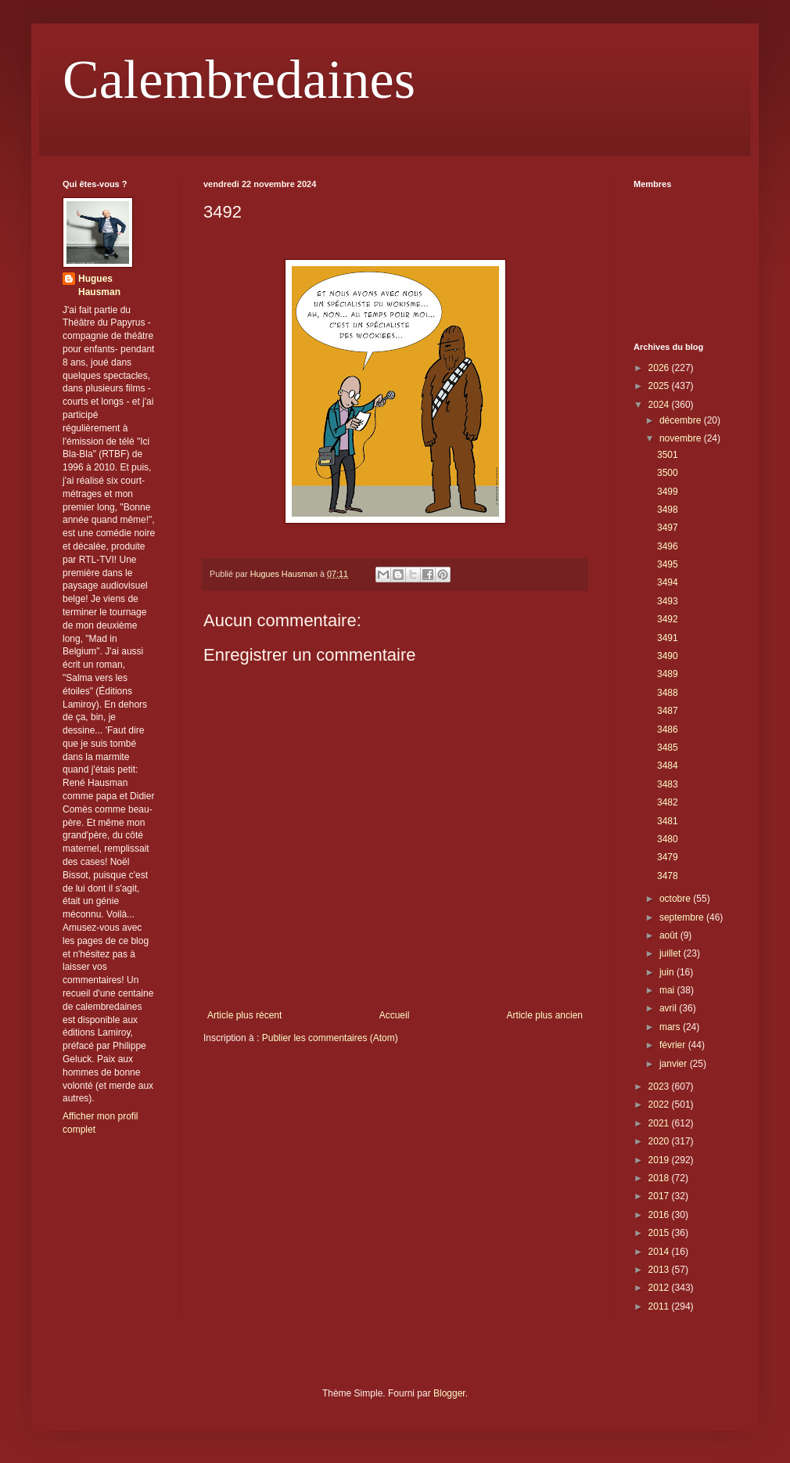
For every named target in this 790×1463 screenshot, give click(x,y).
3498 (667, 509)
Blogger (449, 1393)
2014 (660, 1251)
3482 (667, 802)
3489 (667, 673)
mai (668, 990)
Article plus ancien (545, 1015)
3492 (667, 619)
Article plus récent (244, 1015)
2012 (660, 1287)
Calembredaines (239, 79)
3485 (667, 747)
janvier (674, 1063)
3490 (667, 655)
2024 (660, 404)
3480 (667, 839)
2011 (660, 1306)
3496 (667, 546)
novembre (681, 438)
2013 (660, 1269)
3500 (667, 472)
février (673, 1045)
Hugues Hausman (99, 285)
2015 (660, 1232)
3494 (667, 582)
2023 (660, 1086)
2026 (660, 367)
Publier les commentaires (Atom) (330, 1037)
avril (669, 1008)
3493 (667, 601)
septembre (682, 917)
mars (671, 1027)
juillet (671, 953)
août (669, 935)
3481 (667, 821)
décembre (681, 420)
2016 (660, 1214)
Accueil (394, 1015)
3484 (667, 765)
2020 (660, 1141)
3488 (667, 692)
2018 (660, 1178)
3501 (667, 454)
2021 (660, 1123)
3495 (667, 564)
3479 (667, 857)
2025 (660, 385)
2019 (660, 1160)
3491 (667, 637)
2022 (660, 1104)
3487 (667, 710)
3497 (667, 527)
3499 (667, 491)
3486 (667, 729)
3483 (667, 784)
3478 (667, 875)
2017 (660, 1196)
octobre (676, 898)
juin (668, 972)
